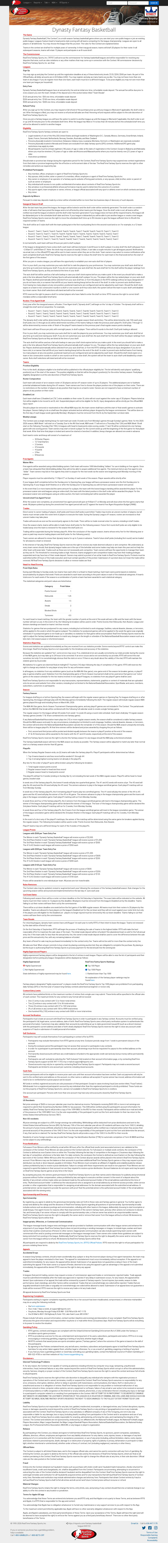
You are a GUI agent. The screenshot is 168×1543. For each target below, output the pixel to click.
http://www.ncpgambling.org (71, 1354)
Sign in (154, 3)
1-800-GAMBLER (21, 1535)
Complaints (153, 1538)
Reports (38, 3)
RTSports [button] (64, 3)
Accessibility (152, 1540)
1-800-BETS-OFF (37, 1535)
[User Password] (138, 3)
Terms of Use (152, 1532)
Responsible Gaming (149, 1535)
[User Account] (117, 3)
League (27, 3)
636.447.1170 (152, 1523)
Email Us (134, 1523)
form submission (38, 1306)
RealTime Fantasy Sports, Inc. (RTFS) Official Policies (80, 1243)
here (69, 974)
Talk (46, 3)
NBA (54, 3)
